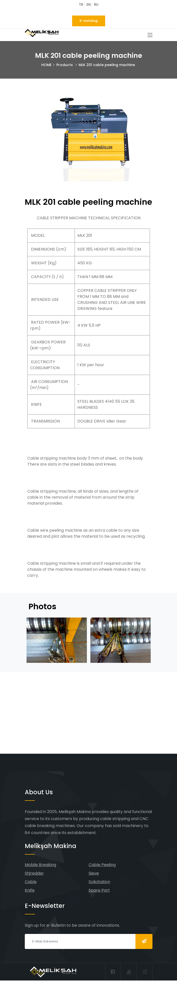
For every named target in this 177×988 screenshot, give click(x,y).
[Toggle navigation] (149, 35)
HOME (46, 64)
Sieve (94, 873)
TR (81, 4)
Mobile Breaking (40, 865)
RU (96, 4)
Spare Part (99, 890)
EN (89, 4)
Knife (30, 890)
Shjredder (34, 873)
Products (64, 64)
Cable (31, 882)
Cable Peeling (102, 865)
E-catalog (89, 20)
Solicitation (99, 882)
